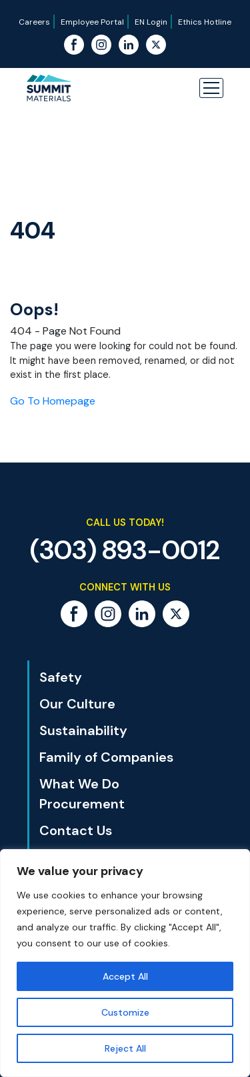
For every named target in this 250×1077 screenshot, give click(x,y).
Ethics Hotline (204, 22)
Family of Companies (106, 757)
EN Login (151, 22)
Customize (125, 1012)
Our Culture (77, 703)
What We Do (79, 783)
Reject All (125, 1048)
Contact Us (75, 830)
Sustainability (83, 730)
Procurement (82, 803)
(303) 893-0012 (125, 550)
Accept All (125, 976)
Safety (60, 677)
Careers (34, 22)
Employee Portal (92, 22)
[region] (125, 963)
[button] (211, 88)
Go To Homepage (52, 401)
